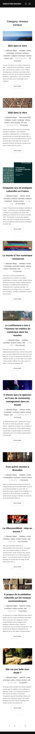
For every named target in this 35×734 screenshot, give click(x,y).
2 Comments (24, 125)
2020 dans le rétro (17, 112)
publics (22, 266)
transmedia (13, 269)
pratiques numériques (18, 56)
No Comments (20, 203)
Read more (19, 86)
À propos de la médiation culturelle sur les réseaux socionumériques (17, 597)
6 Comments (23, 682)
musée (28, 50)
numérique (18, 53)
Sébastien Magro (11, 50)
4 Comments (17, 271)
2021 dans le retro (17, 46)
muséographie (7, 477)
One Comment (20, 345)
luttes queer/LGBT (25, 117)
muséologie (10, 53)
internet (22, 196)
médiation (22, 50)
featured (22, 409)
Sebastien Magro (12, 4)
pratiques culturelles (18, 198)
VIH (22, 122)
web (11, 58)
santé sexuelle (15, 122)
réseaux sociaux (18, 201)
